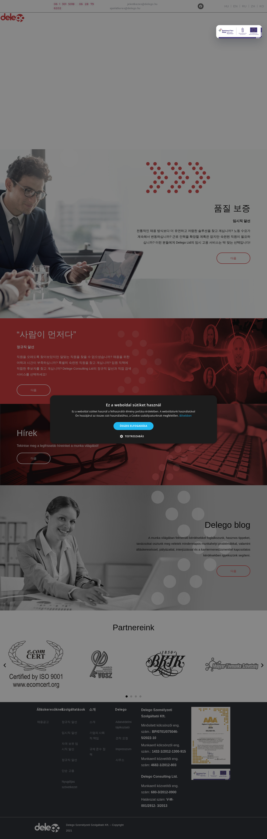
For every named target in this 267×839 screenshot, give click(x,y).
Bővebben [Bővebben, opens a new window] (185, 416)
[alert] (133, 419)
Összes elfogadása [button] (133, 426)
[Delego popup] (239, 31)
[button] (133, 436)
